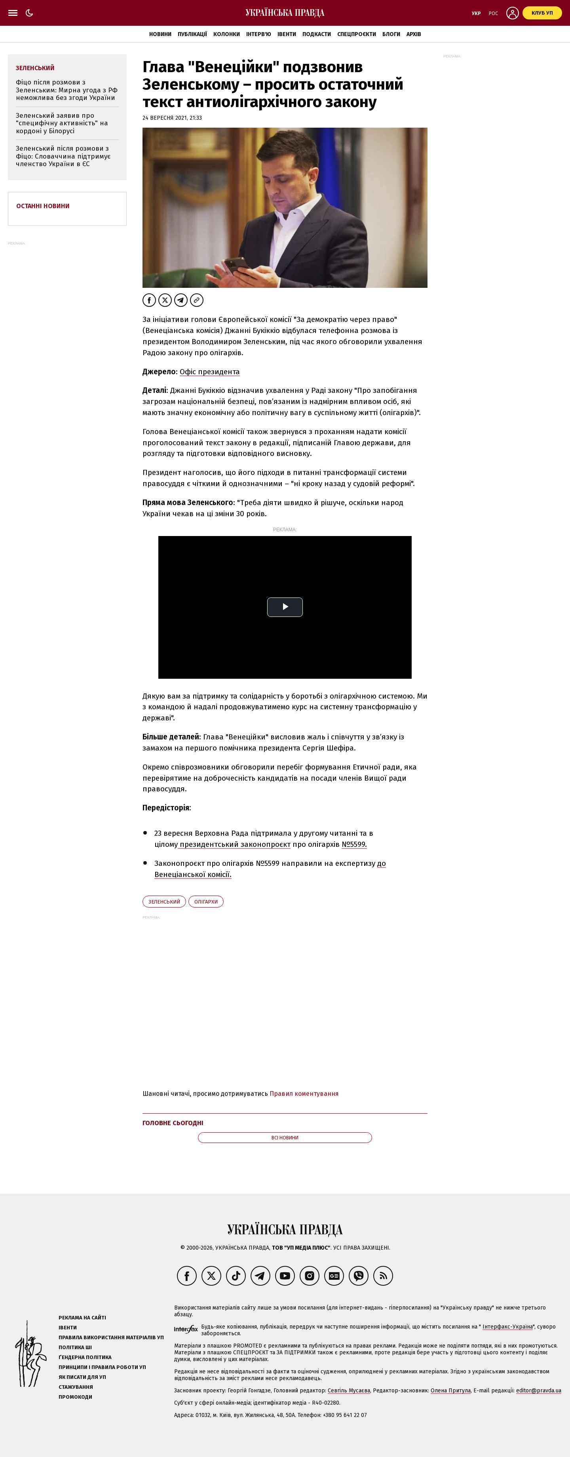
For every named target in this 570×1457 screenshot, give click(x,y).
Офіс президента (210, 371)
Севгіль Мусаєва (349, 1390)
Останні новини (43, 206)
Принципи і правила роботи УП (102, 1367)
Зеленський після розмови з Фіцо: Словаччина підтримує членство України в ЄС (63, 156)
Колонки (226, 34)
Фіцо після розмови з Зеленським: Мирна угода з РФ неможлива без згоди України (67, 90)
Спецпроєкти (356, 34)
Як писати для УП (82, 1377)
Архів (414, 34)
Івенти (286, 34)
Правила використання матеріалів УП (111, 1337)
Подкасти (316, 34)
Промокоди (75, 1397)
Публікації (192, 34)
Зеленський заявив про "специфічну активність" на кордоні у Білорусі (62, 123)
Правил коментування (304, 1093)
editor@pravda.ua (538, 1390)
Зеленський (164, 902)
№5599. (354, 844)
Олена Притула (451, 1390)
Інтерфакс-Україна (508, 1326)
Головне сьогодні (172, 1123)
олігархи (206, 902)
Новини (160, 34)
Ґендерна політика (85, 1357)
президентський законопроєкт (234, 844)
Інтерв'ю (258, 34)
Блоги (391, 34)
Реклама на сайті (82, 1318)
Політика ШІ (75, 1347)
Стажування (76, 1387)
